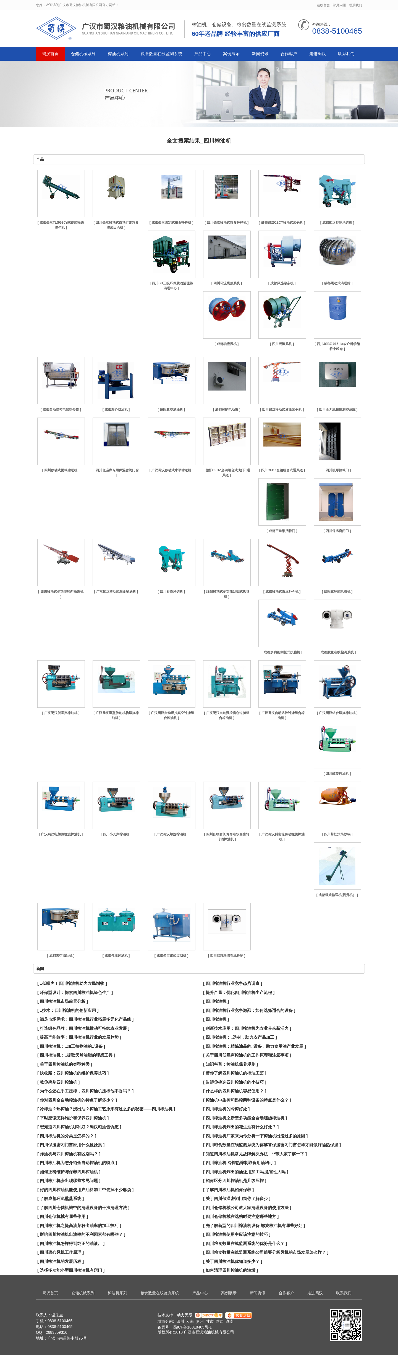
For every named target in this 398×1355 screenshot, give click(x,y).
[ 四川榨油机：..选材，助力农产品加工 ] (240, 1037)
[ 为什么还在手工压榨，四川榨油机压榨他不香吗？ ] (85, 1091)
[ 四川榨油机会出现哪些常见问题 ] (68, 1180)
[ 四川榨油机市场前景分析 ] (62, 1001)
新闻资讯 (260, 53)
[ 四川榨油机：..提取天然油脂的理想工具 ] (76, 1055)
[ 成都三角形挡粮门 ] (282, 531)
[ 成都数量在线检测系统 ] (337, 652)
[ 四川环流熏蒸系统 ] (226, 283)
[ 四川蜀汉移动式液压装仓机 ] (282, 409)
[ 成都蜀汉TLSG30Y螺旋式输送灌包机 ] (61, 225)
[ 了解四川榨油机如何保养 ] (228, 1189)
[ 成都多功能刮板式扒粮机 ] (282, 652)
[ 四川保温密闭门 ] (337, 531)
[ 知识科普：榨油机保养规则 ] (230, 1064)
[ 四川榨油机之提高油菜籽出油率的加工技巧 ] (79, 1225)
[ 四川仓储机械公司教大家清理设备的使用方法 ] (247, 1207)
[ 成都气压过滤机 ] (116, 956)
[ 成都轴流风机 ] (227, 344)
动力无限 (184, 1315)
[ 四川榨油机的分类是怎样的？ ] (66, 1136)
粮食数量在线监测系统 (161, 53)
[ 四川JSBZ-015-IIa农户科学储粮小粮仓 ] (337, 346)
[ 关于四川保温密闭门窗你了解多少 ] (236, 1198)
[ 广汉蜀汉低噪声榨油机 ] (61, 713)
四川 (180, 1321)
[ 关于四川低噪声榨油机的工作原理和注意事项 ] (247, 1055)
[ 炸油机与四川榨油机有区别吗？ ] (68, 1153)
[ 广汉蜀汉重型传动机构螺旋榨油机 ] (115, 715)
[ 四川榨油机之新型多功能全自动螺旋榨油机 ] (245, 1118)
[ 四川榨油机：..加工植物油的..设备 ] (71, 1046)
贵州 (200, 1321)
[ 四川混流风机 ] (282, 344)
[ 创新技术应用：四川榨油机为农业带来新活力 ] (247, 1028)
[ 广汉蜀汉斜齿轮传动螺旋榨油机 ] (281, 836)
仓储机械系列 (83, 53)
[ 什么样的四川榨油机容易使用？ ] (234, 1091)
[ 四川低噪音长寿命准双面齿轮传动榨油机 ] (226, 836)
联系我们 (355, 5)
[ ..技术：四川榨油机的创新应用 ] (68, 1010)
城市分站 (165, 1321)
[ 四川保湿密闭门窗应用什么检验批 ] (70, 1144)
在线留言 (323, 5)
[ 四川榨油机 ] (216, 1001)
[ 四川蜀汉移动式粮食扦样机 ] (227, 223)
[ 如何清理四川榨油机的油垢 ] (230, 1270)
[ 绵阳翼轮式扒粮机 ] (337, 592)
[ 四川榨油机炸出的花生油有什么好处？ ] (241, 1126)
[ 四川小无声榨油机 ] (116, 834)
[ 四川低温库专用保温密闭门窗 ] (115, 472)
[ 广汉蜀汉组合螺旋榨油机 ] (337, 713)
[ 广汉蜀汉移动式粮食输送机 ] (116, 592)
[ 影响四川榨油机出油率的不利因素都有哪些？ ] (81, 1234)
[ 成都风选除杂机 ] (282, 283)
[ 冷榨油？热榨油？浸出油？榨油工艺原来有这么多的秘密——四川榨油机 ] (106, 1109)
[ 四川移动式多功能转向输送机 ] (60, 594)
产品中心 (202, 53)
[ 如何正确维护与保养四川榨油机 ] (68, 1171)
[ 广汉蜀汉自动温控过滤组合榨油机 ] (281, 715)
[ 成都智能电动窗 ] (226, 409)
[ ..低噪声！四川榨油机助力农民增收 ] (72, 983)
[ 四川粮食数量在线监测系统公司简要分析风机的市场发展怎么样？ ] (265, 1252)
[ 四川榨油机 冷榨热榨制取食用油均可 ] (239, 1162)
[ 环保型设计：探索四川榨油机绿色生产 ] (75, 992)
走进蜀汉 (317, 53)
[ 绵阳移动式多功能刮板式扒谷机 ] (226, 594)
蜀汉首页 (50, 53)
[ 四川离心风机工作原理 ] (60, 1252)
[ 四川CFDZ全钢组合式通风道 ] (282, 470)
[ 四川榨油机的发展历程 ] (60, 1261)
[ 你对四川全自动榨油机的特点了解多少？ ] (77, 1100)
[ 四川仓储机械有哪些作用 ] (62, 1216)
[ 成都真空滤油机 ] (61, 956)
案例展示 (231, 53)
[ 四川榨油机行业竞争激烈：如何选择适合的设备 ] (249, 1010)
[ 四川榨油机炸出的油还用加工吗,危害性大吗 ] (245, 1171)
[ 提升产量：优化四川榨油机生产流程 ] (238, 992)
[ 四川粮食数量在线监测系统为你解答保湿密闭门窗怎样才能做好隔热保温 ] (272, 1144)
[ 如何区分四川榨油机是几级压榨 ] (234, 1180)
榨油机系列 (118, 53)
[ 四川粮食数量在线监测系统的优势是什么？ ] (245, 1243)
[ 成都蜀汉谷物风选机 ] (337, 223)
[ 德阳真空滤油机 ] (171, 409)
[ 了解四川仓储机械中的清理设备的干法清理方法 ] (83, 1207)
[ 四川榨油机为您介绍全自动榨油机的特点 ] (77, 1162)
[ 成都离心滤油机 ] (116, 409)
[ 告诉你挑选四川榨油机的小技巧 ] (234, 1082)
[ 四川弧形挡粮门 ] (337, 470)
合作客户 (289, 53)
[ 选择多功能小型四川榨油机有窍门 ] (70, 1270)
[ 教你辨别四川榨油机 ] (58, 1082)
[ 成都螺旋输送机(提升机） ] (337, 895)
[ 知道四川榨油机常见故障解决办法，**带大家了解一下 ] (255, 1153)
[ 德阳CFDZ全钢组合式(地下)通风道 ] (226, 472)
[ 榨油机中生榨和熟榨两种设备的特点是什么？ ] (247, 1100)
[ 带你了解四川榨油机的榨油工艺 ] (234, 1073)
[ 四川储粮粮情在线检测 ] (226, 956)
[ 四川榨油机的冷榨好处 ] (226, 1109)
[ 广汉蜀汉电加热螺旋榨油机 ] (61, 834)
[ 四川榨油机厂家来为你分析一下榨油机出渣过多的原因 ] (255, 1136)
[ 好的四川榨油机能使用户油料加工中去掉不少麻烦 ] (85, 1189)
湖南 (230, 1321)
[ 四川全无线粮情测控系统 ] (337, 409)
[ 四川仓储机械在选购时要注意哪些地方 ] (241, 1216)
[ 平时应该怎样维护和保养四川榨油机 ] (73, 1118)
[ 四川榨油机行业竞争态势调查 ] (232, 983)
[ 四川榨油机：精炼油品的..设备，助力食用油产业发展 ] (254, 1046)
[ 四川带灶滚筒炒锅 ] (337, 834)
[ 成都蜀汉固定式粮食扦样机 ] (171, 223)
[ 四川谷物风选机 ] (171, 592)
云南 (190, 1321)
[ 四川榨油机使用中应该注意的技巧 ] (236, 1234)
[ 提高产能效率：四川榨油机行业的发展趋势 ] (79, 1037)
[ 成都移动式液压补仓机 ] (282, 592)
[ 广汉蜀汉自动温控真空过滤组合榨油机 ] (171, 715)
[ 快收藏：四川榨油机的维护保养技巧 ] (73, 1073)
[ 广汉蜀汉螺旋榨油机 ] (171, 834)
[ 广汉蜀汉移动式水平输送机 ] (171, 470)
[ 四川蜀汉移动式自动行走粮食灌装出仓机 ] (115, 225)
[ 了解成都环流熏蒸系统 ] (60, 1198)
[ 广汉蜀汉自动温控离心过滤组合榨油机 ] (226, 715)
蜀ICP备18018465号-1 (192, 1327)
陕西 (220, 1321)
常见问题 (339, 5)
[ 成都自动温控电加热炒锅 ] (61, 409)
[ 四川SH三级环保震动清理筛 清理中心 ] (171, 285)
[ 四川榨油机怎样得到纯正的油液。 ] (70, 1243)
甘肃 (210, 1321)
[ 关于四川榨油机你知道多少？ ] (232, 1261)
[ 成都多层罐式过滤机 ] (171, 956)
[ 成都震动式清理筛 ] (337, 283)
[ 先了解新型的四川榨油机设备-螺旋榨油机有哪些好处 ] (254, 1225)
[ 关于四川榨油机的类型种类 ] (64, 1064)
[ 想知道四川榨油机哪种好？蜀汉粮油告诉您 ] (79, 1126)
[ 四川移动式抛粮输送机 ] (61, 470)
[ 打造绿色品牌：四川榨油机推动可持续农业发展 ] (83, 1028)
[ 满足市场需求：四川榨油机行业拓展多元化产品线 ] (85, 1019)
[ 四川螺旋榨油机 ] (337, 774)
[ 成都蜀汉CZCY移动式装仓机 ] (282, 223)
